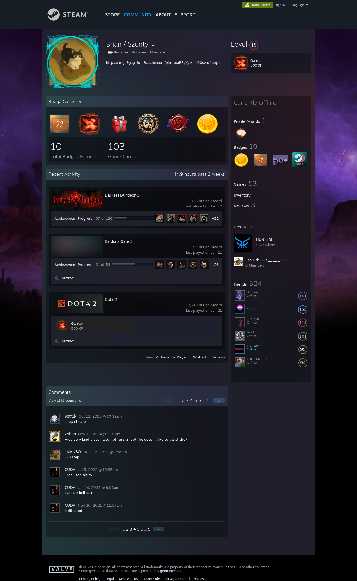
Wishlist (199, 357)
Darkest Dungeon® (122, 195)
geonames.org (171, 571)
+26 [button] (215, 264)
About (163, 15)
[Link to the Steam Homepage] (72, 19)
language (298, 5)
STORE (112, 15)
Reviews (218, 357)
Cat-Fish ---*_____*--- (266, 260)
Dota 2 (111, 299)
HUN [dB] (264, 239)
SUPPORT (185, 15)
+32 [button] (215, 218)
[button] (271, 44)
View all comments (65, 400)
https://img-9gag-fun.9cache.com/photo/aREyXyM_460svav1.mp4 (163, 62)
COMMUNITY (138, 15)
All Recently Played (172, 357)
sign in (280, 5)
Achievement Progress (73, 218)
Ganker (77, 323)
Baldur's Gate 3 (119, 241)
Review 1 (69, 277)
